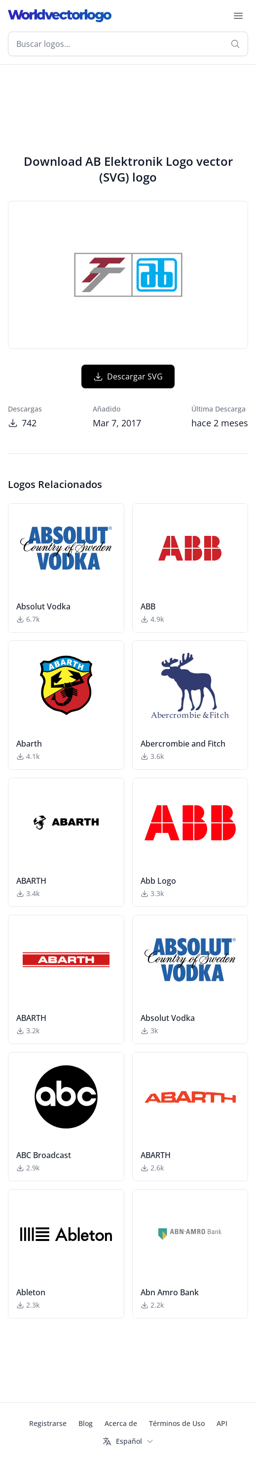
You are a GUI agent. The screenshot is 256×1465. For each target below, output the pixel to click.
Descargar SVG (128, 376)
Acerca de (121, 1423)
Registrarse (48, 1423)
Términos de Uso (177, 1423)
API (222, 1423)
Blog (85, 1423)
